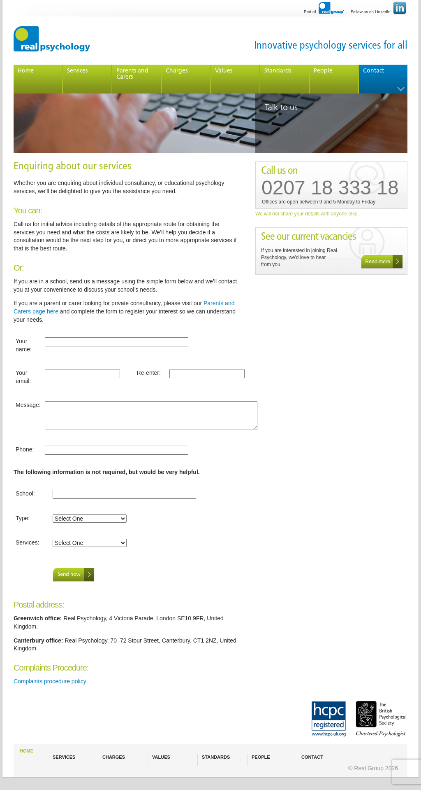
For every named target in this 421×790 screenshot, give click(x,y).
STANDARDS (216, 757)
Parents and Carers (132, 74)
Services (77, 71)
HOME (26, 750)
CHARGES (113, 757)
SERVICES (64, 757)
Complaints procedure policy (50, 681)
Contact (373, 71)
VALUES (161, 757)
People (323, 71)
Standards (277, 71)
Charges (176, 71)
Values (223, 71)
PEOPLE (261, 757)
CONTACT (312, 757)
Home (26, 71)
